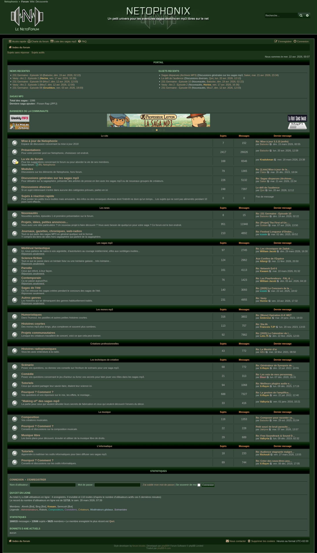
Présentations (31, 150)
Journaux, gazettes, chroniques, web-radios (51, 231)
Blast (263, 377)
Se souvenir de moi (188, 484)
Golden (264, 225)
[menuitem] (38, 41)
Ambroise (265, 318)
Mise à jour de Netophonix (39, 141)
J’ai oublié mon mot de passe (158, 484)
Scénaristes (120, 509)
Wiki (32, 1)
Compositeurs (55, 509)
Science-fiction (31, 258)
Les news (104, 208)
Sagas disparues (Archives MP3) (179, 75)
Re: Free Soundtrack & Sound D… (275, 435)
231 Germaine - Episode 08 (27, 87)
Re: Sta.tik (262, 324)
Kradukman (266, 159)
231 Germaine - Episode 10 (27, 75)
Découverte (42, 1)
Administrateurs (29, 509)
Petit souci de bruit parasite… (273, 426)
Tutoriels (27, 383)
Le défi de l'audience (172, 78)
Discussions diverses (36, 187)
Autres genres (31, 297)
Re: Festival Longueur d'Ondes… (275, 231)
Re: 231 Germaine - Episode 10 (273, 213)
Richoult (265, 454)
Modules (27, 169)
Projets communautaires (38, 332)
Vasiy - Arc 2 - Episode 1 (26, 84)
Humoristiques (31, 314)
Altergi (264, 261)
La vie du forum (32, 159)
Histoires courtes (33, 323)
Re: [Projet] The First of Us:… (273, 222)
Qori (211, 78)
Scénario (27, 365)
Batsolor (48, 75)
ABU (262, 352)
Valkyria (264, 401)
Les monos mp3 (104, 309)
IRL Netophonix (45, 164)
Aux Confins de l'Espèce (270, 258)
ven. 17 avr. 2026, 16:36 (62, 78)
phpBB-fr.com (164, 548)
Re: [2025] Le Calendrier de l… (273, 333)
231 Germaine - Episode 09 (27, 81)
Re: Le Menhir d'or (266, 349)
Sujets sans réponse (18, 52)
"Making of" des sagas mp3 (40, 401)
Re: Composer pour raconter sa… (275, 417)
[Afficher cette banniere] (153, 130)
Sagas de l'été (31, 287)
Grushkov (49, 87)
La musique (104, 412)
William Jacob (268, 251)
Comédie (27, 374)
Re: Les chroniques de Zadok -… (274, 248)
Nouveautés (29, 213)
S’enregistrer (36, 479)
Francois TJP (267, 327)
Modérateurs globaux (101, 509)
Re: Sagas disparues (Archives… (275, 178)
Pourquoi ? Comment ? (37, 392)
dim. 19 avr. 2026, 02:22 (67, 75)
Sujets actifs (37, 52)
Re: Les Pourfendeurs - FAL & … (274, 278)
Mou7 (47, 81)
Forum (25, 1)
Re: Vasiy (261, 298)
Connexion (17, 479)
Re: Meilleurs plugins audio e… (274, 383)
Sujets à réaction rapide (37, 196)
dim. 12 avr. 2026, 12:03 (64, 81)
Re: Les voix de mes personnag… (275, 374)
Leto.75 (264, 336)
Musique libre (30, 435)
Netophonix (11, 1)
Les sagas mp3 (104, 243)
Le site (104, 136)
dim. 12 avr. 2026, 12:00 (61, 84)
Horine (44, 78)
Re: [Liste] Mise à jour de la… (272, 169)
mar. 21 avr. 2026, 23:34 (265, 75)
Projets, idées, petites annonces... (44, 222)
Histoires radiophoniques (38, 348)
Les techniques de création (104, 360)
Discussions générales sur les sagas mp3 (50, 178)
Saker (247, 75)
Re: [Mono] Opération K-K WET (274, 315)
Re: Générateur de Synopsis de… (275, 365)
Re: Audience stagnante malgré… (275, 452)
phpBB (165, 546)
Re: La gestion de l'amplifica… (273, 392)
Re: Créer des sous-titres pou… (274, 461)
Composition (30, 417)
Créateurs (83, 509)
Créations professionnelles (104, 344)
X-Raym (264, 368)
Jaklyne (264, 429)
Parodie (26, 268)
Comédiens (71, 509)
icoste (263, 234)
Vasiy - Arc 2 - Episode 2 (26, 78)
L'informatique (104, 446)
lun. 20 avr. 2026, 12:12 (227, 78)
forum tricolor (139, 546)
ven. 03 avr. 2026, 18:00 (69, 87)
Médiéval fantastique (35, 248)
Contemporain (31, 277)
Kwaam (264, 271)
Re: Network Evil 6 (266, 268)
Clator (263, 172)
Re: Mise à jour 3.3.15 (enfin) (272, 141)
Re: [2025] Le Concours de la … (274, 288)
